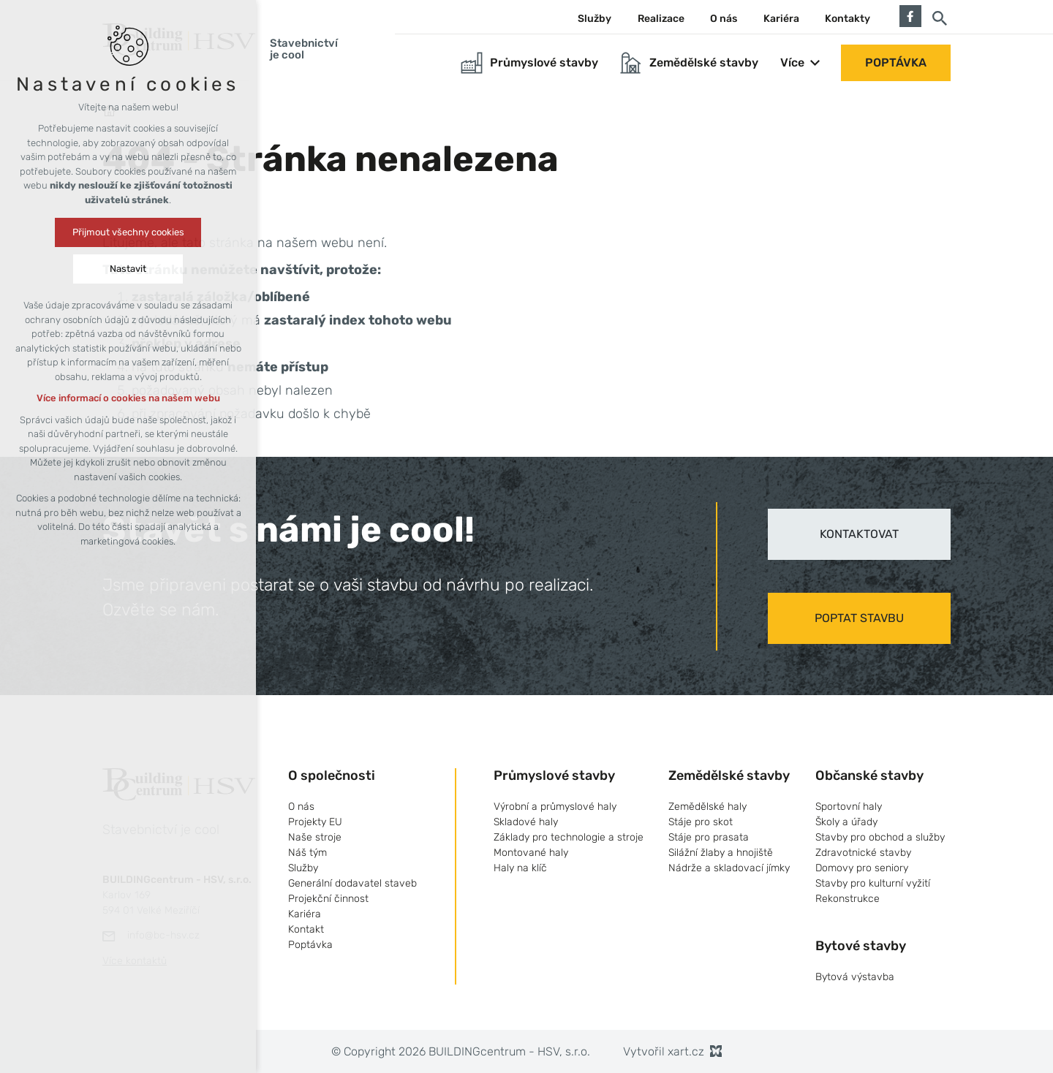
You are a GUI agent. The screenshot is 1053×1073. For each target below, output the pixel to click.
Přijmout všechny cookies (128, 232)
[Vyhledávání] (939, 18)
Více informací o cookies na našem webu (128, 398)
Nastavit (128, 268)
